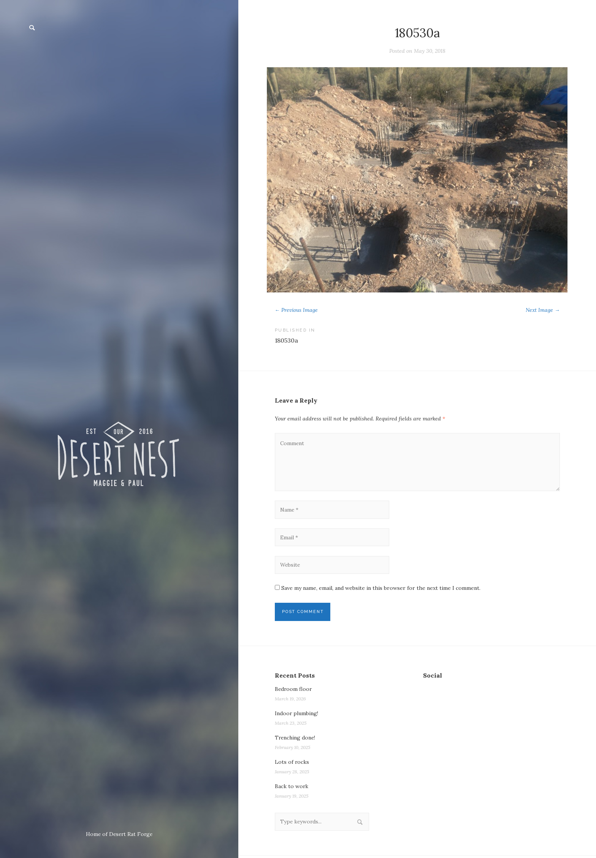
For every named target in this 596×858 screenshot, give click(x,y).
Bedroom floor (294, 690)
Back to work (292, 788)
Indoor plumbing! (297, 715)
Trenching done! (296, 739)
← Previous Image (297, 310)
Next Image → (542, 310)
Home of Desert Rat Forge (119, 834)
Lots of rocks (292, 763)
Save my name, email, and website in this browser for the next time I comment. (380, 589)
